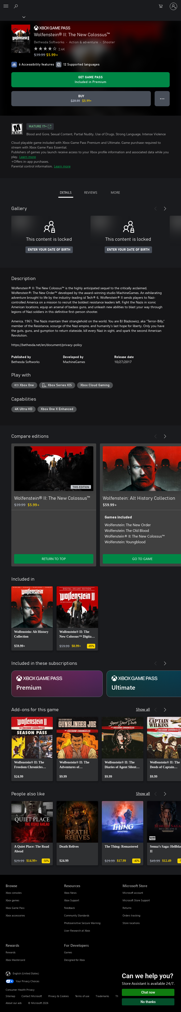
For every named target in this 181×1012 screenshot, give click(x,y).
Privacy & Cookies (58, 996)
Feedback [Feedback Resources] (69, 907)
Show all (143, 709)
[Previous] (155, 208)
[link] (32, 618)
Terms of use (82, 996)
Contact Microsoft (31, 996)
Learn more (27, 156)
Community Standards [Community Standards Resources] (76, 915)
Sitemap (10, 996)
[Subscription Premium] (57, 683)
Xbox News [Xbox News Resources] (70, 892)
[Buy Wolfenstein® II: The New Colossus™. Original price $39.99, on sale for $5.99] (81, 98)
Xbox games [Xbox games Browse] (12, 900)
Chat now (148, 992)
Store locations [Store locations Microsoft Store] (131, 922)
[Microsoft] (90, 3)
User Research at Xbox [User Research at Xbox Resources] (77, 930)
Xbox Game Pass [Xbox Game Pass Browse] (15, 907)
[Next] (165, 208)
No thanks (148, 1002)
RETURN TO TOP (54, 558)
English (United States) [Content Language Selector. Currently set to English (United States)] (26, 973)
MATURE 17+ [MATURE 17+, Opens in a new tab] (40, 126)
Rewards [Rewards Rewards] (11, 952)
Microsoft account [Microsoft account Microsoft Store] (133, 892)
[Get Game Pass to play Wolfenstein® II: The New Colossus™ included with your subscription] (90, 79)
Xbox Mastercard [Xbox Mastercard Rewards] (15, 959)
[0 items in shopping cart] (162, 6)
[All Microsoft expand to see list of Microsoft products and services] (6, 6)
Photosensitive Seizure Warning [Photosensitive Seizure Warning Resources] (82, 922)
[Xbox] (12, 17)
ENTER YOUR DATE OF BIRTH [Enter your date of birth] (49, 249)
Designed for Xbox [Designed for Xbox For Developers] (74, 959)
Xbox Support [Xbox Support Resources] (71, 900)
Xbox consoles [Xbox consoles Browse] (14, 892)
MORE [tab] (115, 192)
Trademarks (102, 996)
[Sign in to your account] (173, 6)
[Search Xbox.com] (16, 6)
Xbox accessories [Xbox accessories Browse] (15, 915)
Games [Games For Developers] (68, 952)
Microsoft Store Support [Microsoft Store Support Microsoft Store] (136, 900)
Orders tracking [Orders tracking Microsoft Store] (131, 915)
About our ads (14, 1002)
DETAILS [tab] (65, 192)
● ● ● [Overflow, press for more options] (162, 98)
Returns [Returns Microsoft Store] (127, 907)
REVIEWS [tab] (90, 192)
